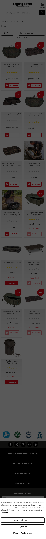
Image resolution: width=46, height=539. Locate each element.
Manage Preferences (22, 533)
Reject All (22, 526)
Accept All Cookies (22, 520)
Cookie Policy (6, 512)
